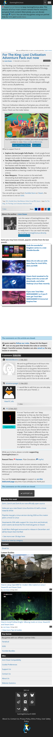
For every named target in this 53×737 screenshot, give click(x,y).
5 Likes (4, 209)
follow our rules (22, 343)
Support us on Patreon (11, 7)
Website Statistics (9, 683)
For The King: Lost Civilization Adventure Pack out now (24, 56)
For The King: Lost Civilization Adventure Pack (19, 203)
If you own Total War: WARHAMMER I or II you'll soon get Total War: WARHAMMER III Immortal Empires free (37, 296)
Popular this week (9, 499)
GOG (10, 17)
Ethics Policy (36, 719)
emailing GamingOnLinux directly (33, 233)
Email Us (5, 548)
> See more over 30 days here (13, 536)
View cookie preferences (32, 142)
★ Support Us (26, 493)
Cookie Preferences (9, 664)
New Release (21, 201)
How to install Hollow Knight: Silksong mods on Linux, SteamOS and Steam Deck (26, 622)
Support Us (6, 669)
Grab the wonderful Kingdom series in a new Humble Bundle (36, 247)
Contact (5, 544)
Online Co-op (29, 201)
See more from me (24, 235)
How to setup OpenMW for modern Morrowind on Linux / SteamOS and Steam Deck (26, 584)
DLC (7, 201)
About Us (5, 678)
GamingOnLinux (16, 2)
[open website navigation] (49, 2)
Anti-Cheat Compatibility (11, 660)
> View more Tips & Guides (11, 630)
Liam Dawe (8, 61)
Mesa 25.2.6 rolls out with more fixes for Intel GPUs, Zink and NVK (36, 263)
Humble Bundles (8, 651)
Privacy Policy (25, 719)
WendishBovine (12, 360)
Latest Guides (7, 552)
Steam (40, 193)
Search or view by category (12, 540)
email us (41, 348)
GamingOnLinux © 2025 (26, 714)
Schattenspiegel (12, 383)
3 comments (47, 60)
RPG (35, 201)
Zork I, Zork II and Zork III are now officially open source (23, 503)
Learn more (48, 50)
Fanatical (5, 642)
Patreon (18, 459)
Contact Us (6, 674)
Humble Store (21, 17)
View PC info (9, 401)
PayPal (12, 14)
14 (7, 408)
